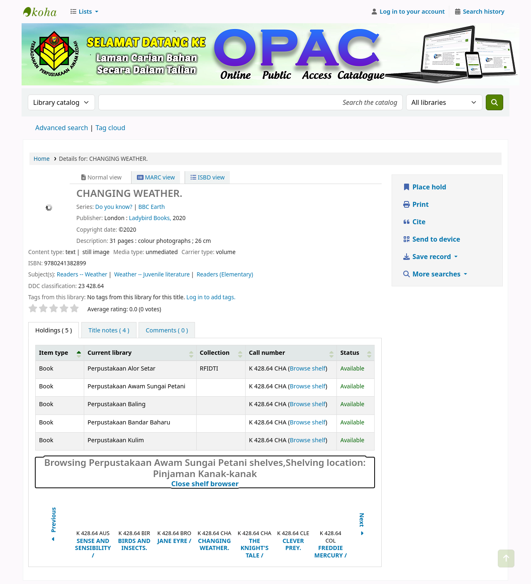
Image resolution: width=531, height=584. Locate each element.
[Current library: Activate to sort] (140, 352)
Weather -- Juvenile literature (152, 274)
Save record (427, 256)
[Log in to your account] (408, 11)
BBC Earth (151, 207)
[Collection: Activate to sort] (221, 352)
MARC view (156, 177)
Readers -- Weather (82, 274)
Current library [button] (110, 352)
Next (361, 525)
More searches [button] (432, 274)
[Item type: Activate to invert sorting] (60, 352)
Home (42, 158)
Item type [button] (53, 352)
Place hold (424, 186)
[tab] (108, 330)
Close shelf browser (241, 484)
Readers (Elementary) (225, 274)
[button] (84, 11)
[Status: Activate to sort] (356, 352)
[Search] (494, 102)
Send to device (431, 239)
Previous (53, 525)
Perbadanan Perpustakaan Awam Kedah (44, 11)
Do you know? (113, 207)
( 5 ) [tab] (53, 330)
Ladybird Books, (151, 218)
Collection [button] (215, 352)
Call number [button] (267, 352)
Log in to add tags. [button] (210, 297)
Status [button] (349, 352)
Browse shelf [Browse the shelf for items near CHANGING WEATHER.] (308, 368)
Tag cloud (110, 127)
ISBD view (207, 177)
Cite (414, 221)
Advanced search (61, 127)
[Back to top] (506, 558)
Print (415, 204)
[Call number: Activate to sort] (291, 352)
